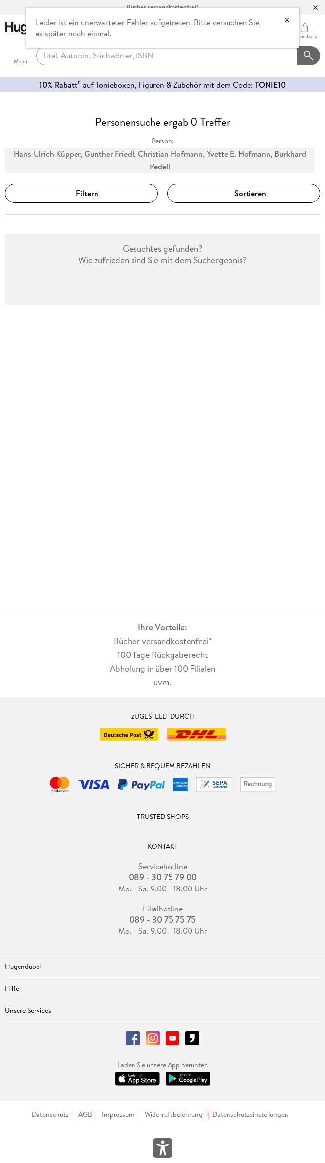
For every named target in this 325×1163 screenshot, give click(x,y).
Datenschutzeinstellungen (250, 1114)
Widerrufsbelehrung (174, 1114)
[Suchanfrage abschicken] (309, 56)
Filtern (81, 193)
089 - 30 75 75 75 (162, 920)
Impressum (118, 1114)
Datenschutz (50, 1114)
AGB (85, 1114)
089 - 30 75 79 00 (163, 877)
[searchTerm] (166, 56)
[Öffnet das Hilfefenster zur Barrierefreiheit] (162, 1150)
